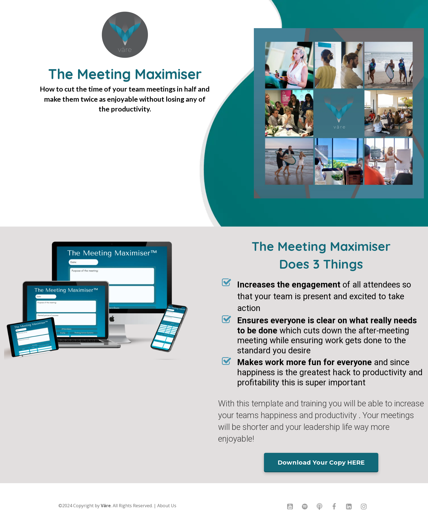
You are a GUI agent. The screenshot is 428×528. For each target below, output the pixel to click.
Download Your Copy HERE (321, 462)
